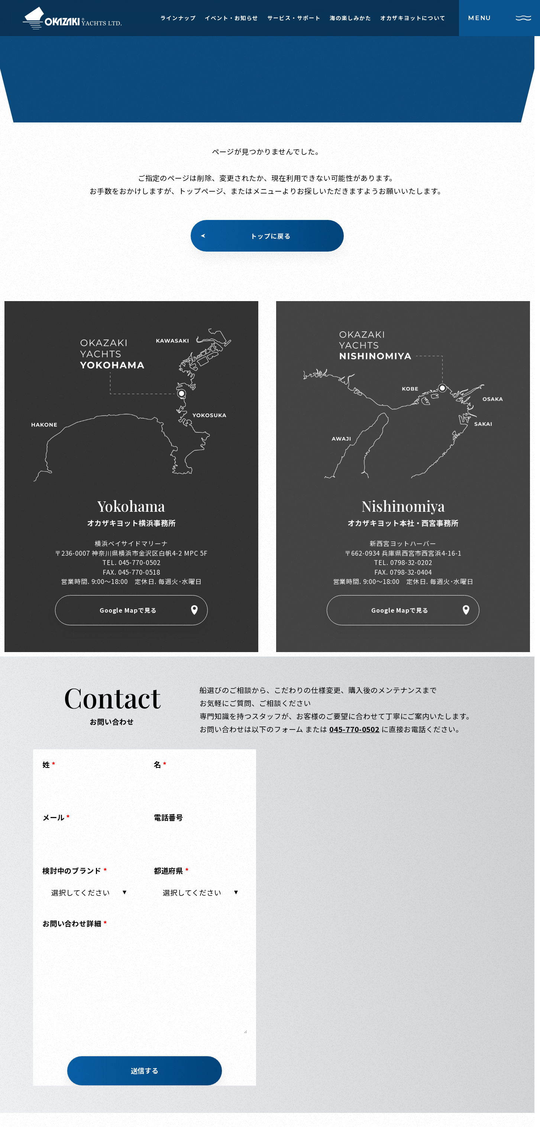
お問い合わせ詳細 (75, 925)
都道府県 (172, 871)
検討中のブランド (75, 871)
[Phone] (201, 841)
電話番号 (169, 819)
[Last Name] (89, 788)
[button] (145, 1073)
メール (56, 819)
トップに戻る (270, 235)
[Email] (89, 841)
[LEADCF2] (145, 985)
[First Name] (201, 788)
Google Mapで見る (128, 610)
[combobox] (89, 894)
